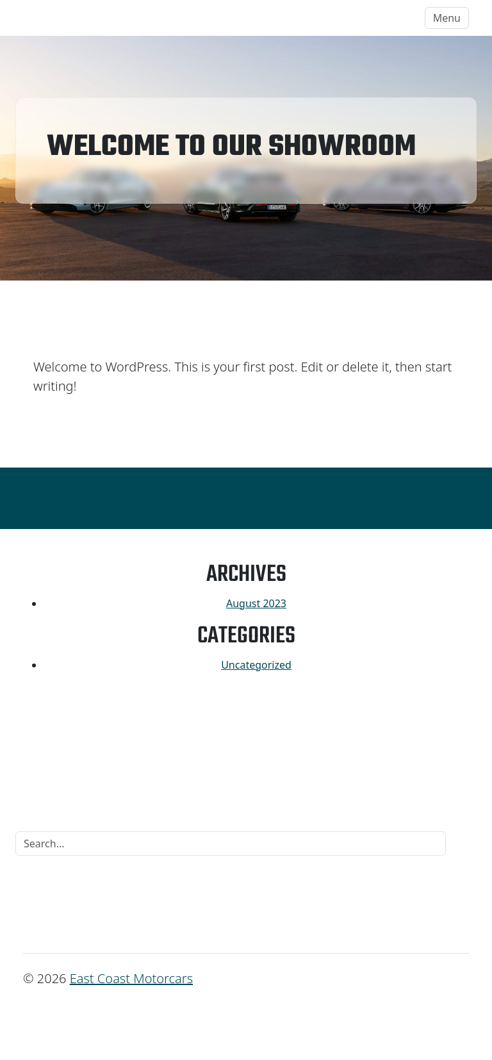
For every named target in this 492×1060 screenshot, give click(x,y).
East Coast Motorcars (86, 17)
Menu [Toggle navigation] (447, 18)
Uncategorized (256, 665)
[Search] (230, 843)
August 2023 (256, 603)
